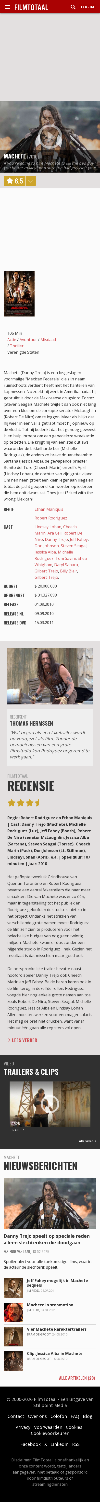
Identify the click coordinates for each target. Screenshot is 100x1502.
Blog (87, 1416)
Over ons (37, 1416)
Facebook (30, 1444)
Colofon (58, 1416)
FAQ (75, 1416)
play (50, 136)
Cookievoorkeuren (50, 1433)
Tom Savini (65, 558)
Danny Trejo (56, 539)
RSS (76, 1444)
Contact (16, 1416)
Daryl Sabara (66, 564)
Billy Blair (68, 571)
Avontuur (28, 339)
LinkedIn (59, 1444)
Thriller (17, 346)
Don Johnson (47, 545)
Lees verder (24, 1040)
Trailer (17, 1130)
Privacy (22, 1427)
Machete (15, 155)
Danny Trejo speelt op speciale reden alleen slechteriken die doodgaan (47, 1239)
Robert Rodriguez (51, 518)
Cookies (74, 1427)
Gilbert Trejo (46, 571)
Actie (11, 339)
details (30, 181)
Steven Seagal (74, 545)
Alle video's (87, 1141)
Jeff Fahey (79, 539)
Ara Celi (55, 533)
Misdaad (48, 339)
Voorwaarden (48, 1427)
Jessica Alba (45, 552)
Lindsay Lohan (48, 526)
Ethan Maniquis (49, 509)
